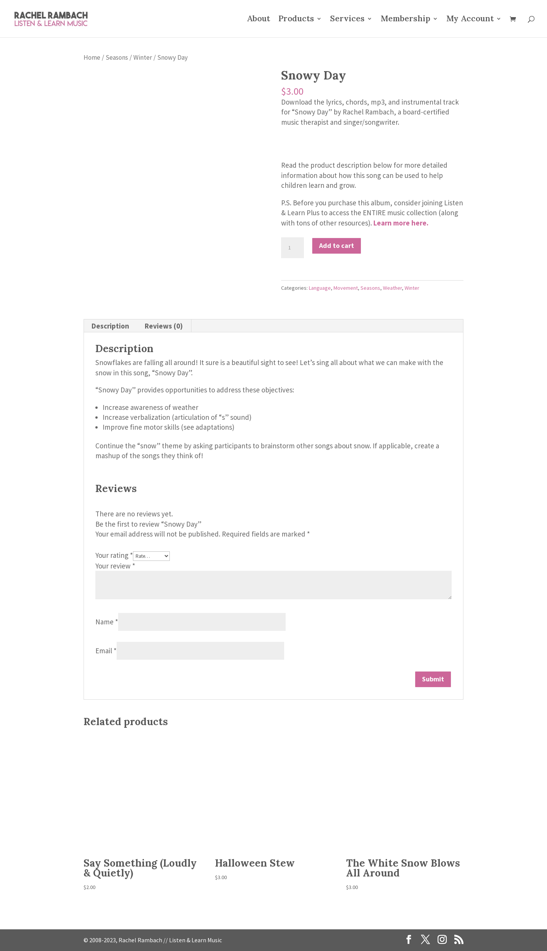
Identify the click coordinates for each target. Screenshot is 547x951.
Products (296, 20)
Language (320, 287)
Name (106, 621)
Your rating (114, 555)
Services (347, 20)
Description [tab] (110, 325)
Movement (346, 287)
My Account (470, 20)
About (258, 20)
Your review (115, 565)
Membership (405, 20)
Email (106, 650)
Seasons (117, 57)
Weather (392, 287)
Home (92, 57)
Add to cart (336, 245)
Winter (142, 57)
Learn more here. (400, 222)
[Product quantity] (292, 248)
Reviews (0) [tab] (164, 325)
